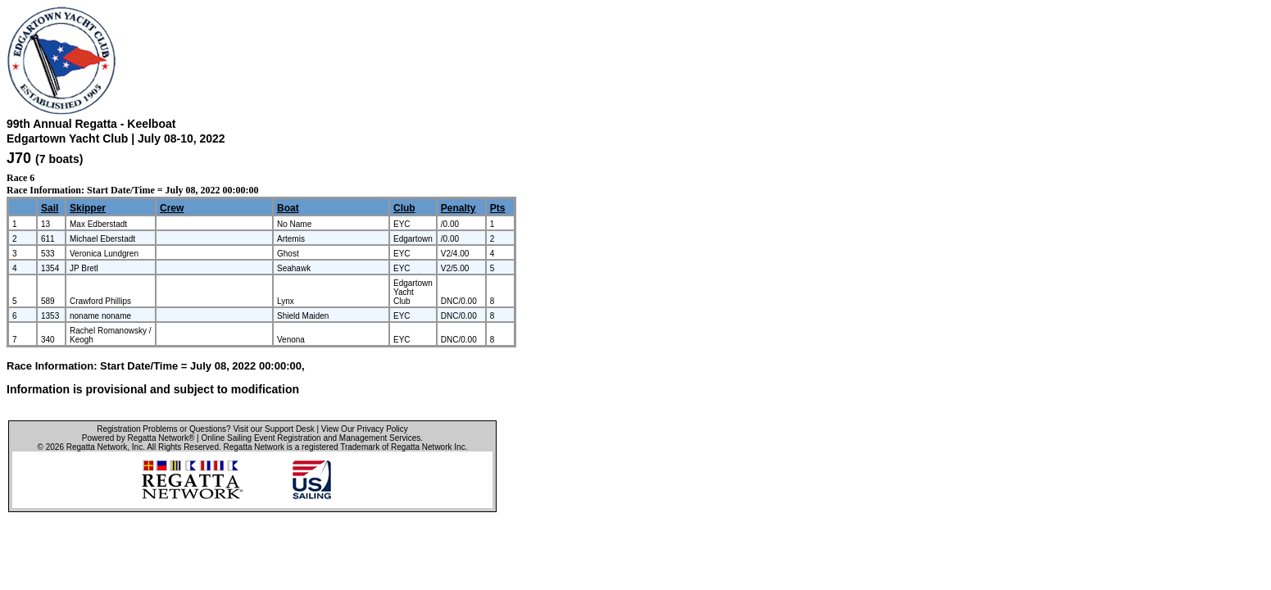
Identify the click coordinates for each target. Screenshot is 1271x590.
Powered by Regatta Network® (138, 437)
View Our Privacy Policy (364, 428)
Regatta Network (96, 447)
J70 (19, 158)
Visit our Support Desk (273, 428)
